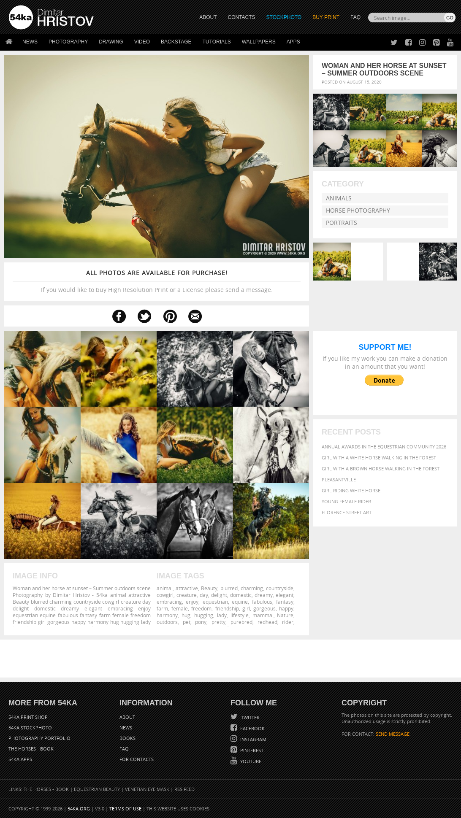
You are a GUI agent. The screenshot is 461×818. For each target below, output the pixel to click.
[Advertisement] (232, 659)
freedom (201, 608)
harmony (167, 615)
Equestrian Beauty (97, 789)
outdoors (167, 621)
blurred (229, 588)
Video (142, 42)
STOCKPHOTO (284, 17)
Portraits (341, 223)
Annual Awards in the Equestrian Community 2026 (384, 446)
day (204, 594)
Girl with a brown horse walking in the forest (380, 468)
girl (246, 608)
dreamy (264, 594)
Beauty (209, 588)
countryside (279, 588)
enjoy (192, 601)
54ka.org (79, 808)
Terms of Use (125, 808)
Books (127, 738)
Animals (339, 198)
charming (252, 588)
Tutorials (217, 42)
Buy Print (325, 17)
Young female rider (346, 501)
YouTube (250, 761)
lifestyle (239, 615)
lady (222, 615)
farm (162, 608)
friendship (227, 608)
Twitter (250, 717)
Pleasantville (339, 479)
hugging (203, 615)
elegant (284, 594)
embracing (169, 601)
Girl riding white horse (351, 490)
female (179, 608)
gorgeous (264, 608)
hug (186, 615)
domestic (241, 594)
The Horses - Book (31, 748)
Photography (68, 42)
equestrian (215, 601)
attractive (187, 588)
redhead (267, 621)
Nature (285, 615)
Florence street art (347, 512)
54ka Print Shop (28, 717)
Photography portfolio (39, 738)
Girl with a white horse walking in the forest (379, 457)
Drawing (111, 42)
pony (200, 621)
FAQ (355, 17)
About (127, 717)
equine (240, 601)
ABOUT (208, 17)
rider (287, 621)
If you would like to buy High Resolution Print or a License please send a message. (157, 281)
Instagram (252, 739)
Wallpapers (259, 42)
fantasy (284, 601)
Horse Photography (358, 210)
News (30, 42)
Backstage (176, 42)
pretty (218, 621)
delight (219, 594)
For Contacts (136, 759)
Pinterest (251, 750)
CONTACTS (241, 17)
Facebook (252, 728)
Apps (293, 42)
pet (186, 621)
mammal (263, 615)
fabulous (262, 601)
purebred (241, 621)
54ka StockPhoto (30, 727)
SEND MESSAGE (392, 734)
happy (286, 608)
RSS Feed (184, 789)
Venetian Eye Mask (147, 789)
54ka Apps (20, 759)
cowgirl (165, 594)
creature (186, 594)
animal (165, 588)
